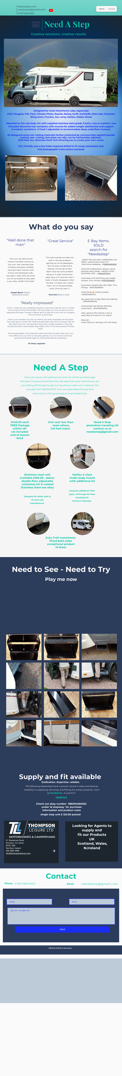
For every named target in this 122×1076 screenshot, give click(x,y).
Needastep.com (27, 6)
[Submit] (62, 929)
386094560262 (110, 264)
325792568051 (108, 280)
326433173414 (104, 273)
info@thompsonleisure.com (18, 853)
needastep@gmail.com (31, 9)
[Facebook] (54, 851)
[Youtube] (51, 10)
